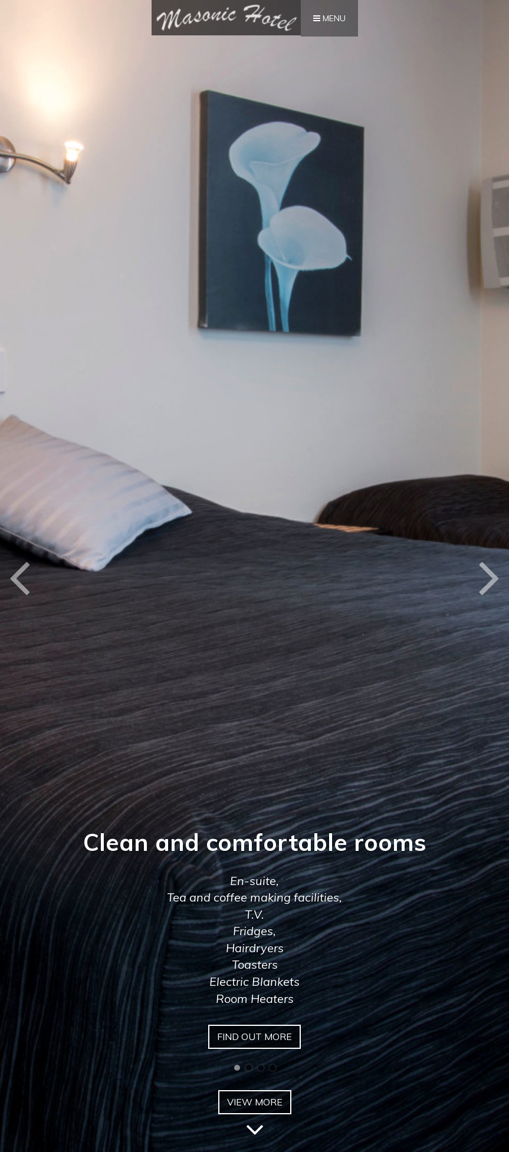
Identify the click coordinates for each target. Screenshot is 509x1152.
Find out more (254, 1036)
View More (255, 1105)
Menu (329, 18)
